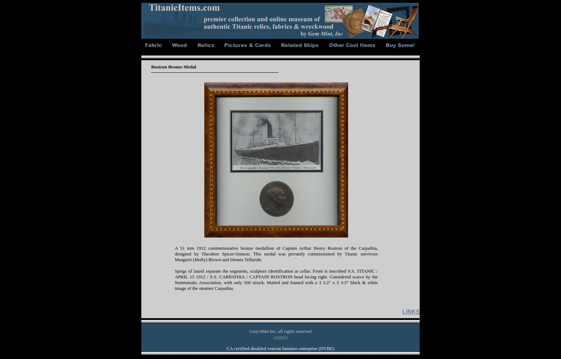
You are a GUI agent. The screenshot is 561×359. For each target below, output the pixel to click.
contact (280, 337)
